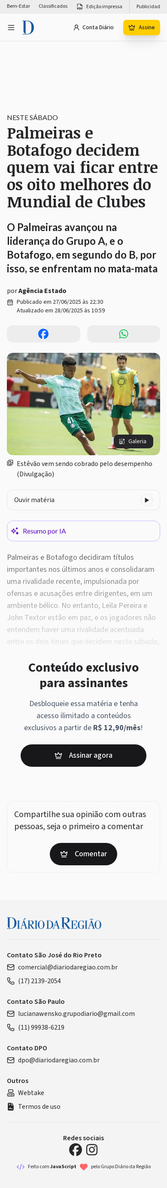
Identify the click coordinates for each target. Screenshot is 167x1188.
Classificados (53, 6)
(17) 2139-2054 (34, 981)
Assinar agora (83, 755)
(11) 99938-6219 (35, 1027)
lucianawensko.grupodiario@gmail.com (71, 1013)
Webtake (25, 1093)
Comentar (83, 854)
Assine (141, 27)
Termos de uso (34, 1106)
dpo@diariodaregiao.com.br (53, 1060)
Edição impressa (99, 7)
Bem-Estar (18, 6)
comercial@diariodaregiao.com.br (62, 967)
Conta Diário (93, 27)
